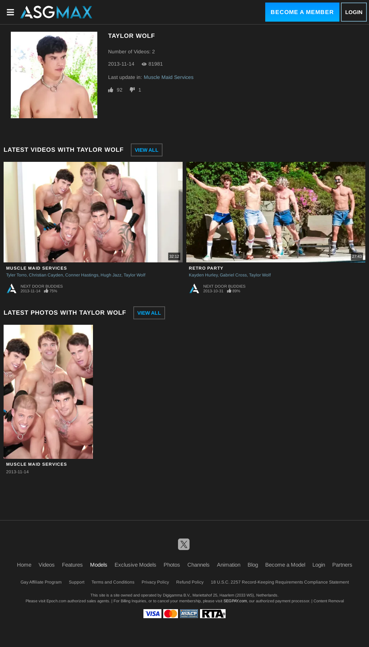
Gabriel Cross (233, 275)
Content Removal (329, 601)
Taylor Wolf (134, 275)
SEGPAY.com (235, 601)
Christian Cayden (46, 275)
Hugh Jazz (111, 275)
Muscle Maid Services (169, 77)
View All (147, 150)
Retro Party (206, 268)
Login (354, 12)
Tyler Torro (16, 275)
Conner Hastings (81, 275)
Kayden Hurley (203, 275)
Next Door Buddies (42, 286)
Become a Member (302, 12)
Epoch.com (56, 601)
